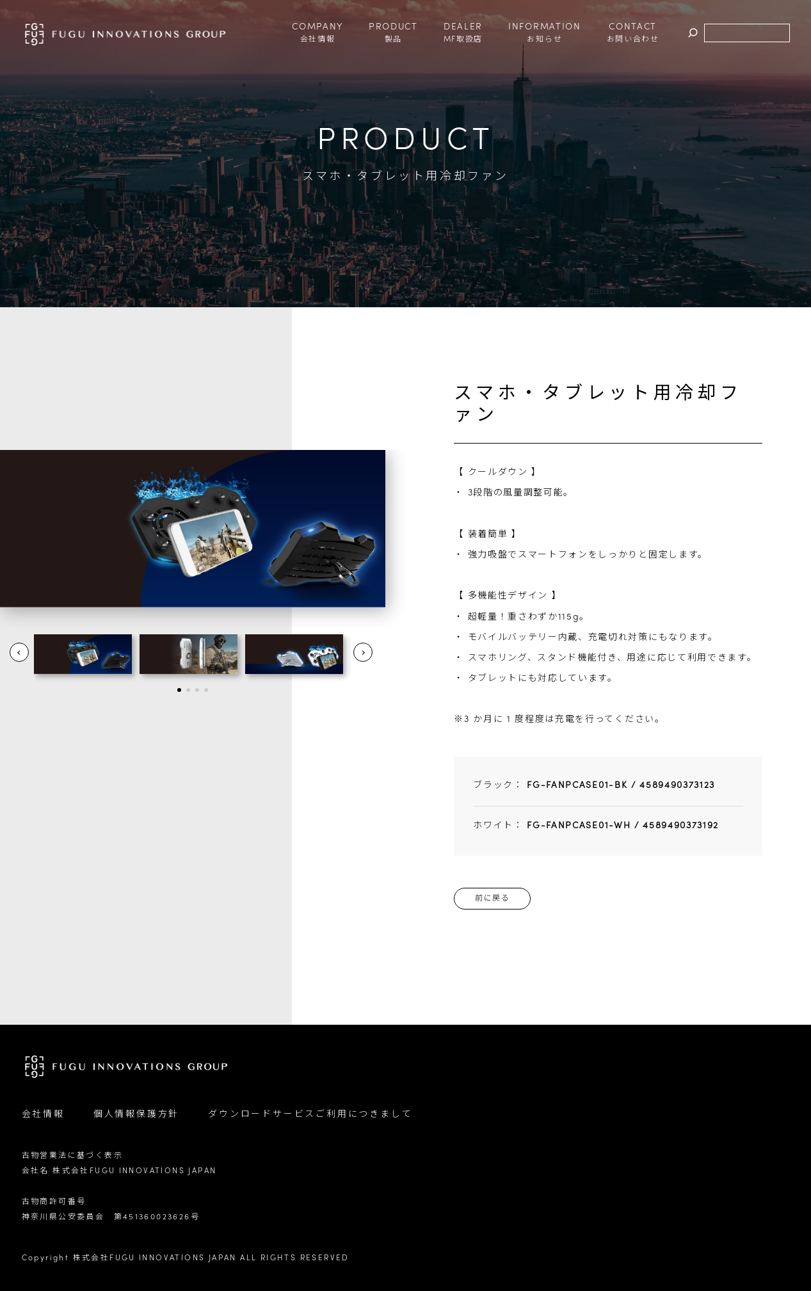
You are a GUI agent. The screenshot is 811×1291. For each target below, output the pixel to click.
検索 (693, 34)
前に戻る (492, 898)
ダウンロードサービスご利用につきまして (310, 1115)
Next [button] (363, 652)
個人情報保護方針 (136, 1115)
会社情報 (43, 1115)
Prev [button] (19, 652)
